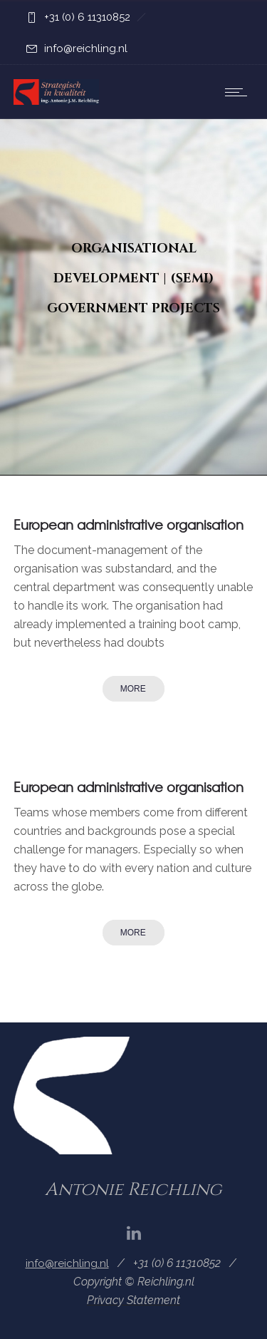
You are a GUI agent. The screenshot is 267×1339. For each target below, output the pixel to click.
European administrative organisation (129, 524)
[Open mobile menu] (239, 92)
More (133, 689)
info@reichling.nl (85, 48)
